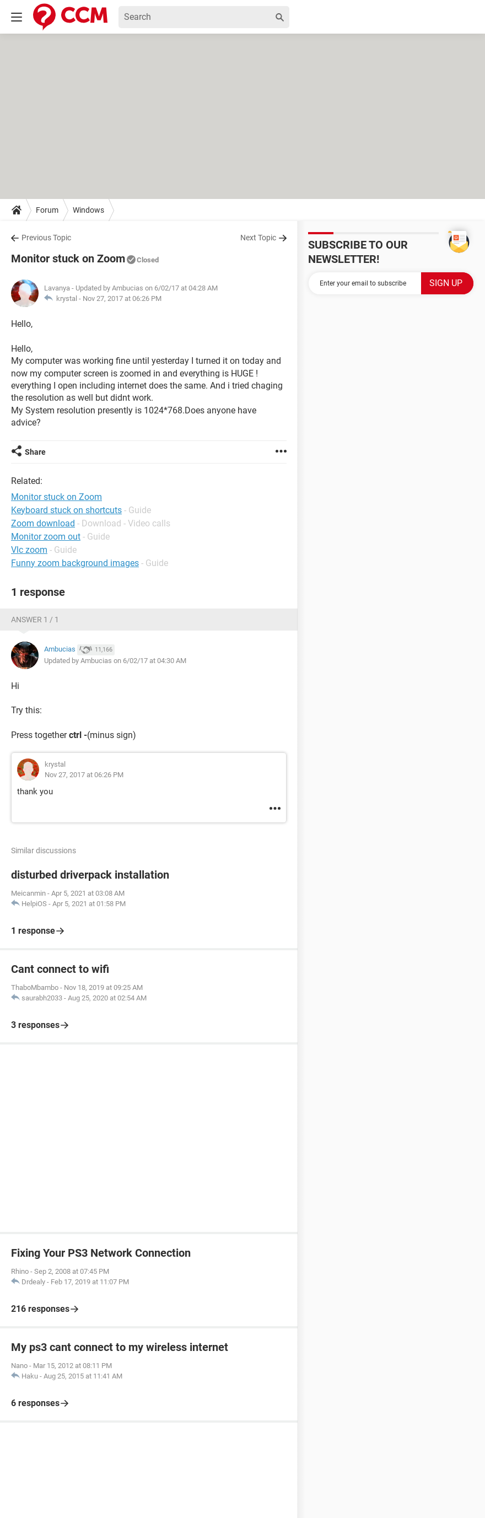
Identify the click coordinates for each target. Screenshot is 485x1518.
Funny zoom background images (75, 563)
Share (35, 452)
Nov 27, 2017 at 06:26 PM (122, 298)
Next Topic (258, 237)
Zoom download (43, 523)
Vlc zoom (29, 550)
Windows (88, 210)
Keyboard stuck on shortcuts (66, 510)
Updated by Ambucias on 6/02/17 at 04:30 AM (115, 660)
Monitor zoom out (45, 536)
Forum (47, 210)
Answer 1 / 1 (35, 619)
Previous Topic (46, 237)
